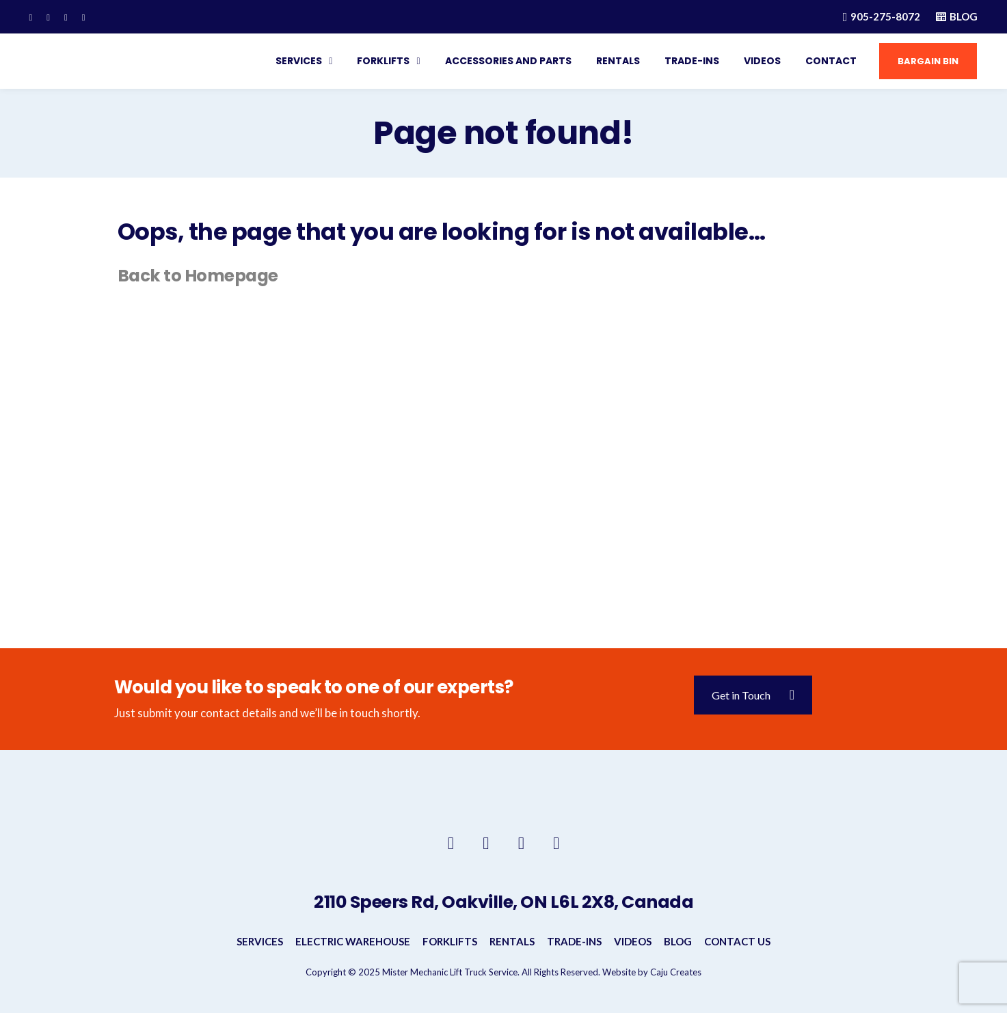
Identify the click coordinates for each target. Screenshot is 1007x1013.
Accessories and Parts (504, 61)
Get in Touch (753, 695)
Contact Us (737, 941)
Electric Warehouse (352, 941)
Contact (826, 61)
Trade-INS (687, 61)
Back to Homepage (200, 276)
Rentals (614, 61)
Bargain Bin (924, 61)
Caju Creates (675, 972)
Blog (678, 941)
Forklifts (379, 61)
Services (295, 61)
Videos (758, 61)
